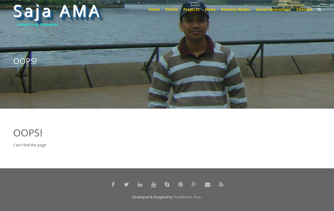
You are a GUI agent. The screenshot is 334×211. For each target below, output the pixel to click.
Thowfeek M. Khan (187, 197)
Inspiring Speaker (38, 24)
